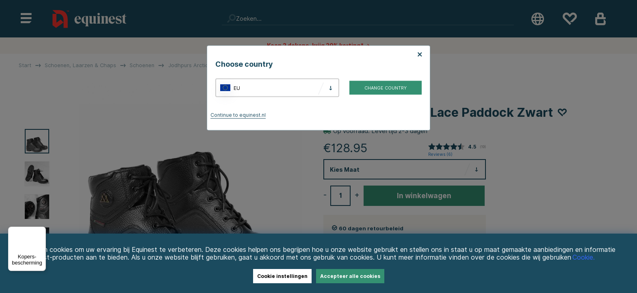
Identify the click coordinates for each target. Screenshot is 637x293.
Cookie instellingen (282, 276)
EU (237, 88)
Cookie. (583, 257)
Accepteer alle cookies (350, 276)
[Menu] (41, 231)
